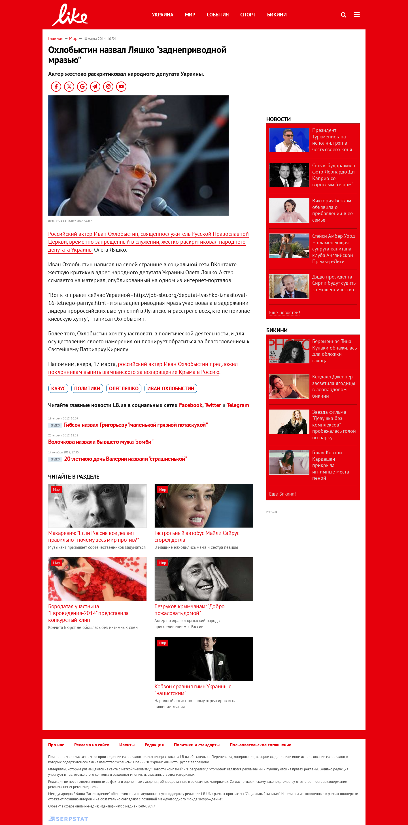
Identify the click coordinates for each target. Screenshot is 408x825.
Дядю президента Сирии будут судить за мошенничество (333, 283)
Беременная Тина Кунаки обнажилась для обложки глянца (334, 351)
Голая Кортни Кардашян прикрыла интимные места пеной (330, 465)
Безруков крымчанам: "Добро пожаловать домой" (189, 610)
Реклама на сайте (91, 744)
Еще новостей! (284, 312)
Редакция (154, 744)
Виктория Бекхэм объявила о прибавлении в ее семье (332, 210)
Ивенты (127, 744)
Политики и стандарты (197, 744)
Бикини (277, 14)
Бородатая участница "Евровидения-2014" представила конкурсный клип (88, 613)
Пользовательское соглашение (260, 744)
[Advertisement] (95, 676)
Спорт (248, 14)
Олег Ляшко (124, 388)
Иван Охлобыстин (170, 388)
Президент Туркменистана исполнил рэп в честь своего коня (332, 140)
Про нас (56, 744)
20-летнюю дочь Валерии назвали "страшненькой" (117, 458)
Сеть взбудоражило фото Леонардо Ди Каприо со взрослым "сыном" (333, 175)
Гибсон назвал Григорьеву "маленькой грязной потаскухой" (128, 424)
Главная (55, 38)
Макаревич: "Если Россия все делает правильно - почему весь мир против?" (93, 536)
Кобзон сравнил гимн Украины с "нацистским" (192, 690)
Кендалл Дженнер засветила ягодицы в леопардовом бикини (333, 386)
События (218, 14)
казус (58, 388)
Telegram (238, 405)
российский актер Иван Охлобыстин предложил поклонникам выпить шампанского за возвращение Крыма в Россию (143, 368)
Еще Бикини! (282, 494)
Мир (190, 14)
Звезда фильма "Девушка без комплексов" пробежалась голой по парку (334, 425)
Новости (278, 119)
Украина (162, 14)
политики (87, 388)
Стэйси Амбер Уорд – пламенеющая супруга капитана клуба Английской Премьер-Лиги (333, 249)
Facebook (190, 405)
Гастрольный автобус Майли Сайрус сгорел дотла (196, 536)
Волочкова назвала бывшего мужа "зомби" (100, 441)
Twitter (213, 405)
